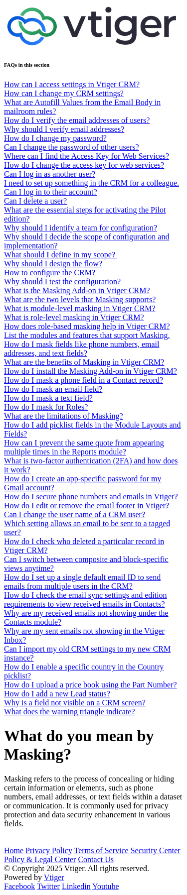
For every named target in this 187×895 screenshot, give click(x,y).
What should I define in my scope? (60, 254)
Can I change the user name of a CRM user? (74, 514)
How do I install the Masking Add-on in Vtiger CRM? (90, 371)
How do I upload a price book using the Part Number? (90, 684)
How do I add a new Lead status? (57, 693)
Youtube (105, 886)
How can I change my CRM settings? (64, 93)
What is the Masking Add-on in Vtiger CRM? (77, 290)
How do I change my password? (55, 138)
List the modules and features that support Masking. (87, 335)
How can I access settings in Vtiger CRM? (72, 84)
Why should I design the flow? (53, 263)
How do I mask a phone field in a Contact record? (83, 380)
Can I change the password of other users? (71, 147)
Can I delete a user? (35, 201)
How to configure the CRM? (50, 272)
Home (13, 850)
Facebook (19, 886)
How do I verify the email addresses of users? (77, 120)
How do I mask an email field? (53, 389)
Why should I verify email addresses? (64, 129)
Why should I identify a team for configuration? (80, 228)
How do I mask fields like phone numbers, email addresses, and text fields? (82, 348)
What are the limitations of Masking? (63, 416)
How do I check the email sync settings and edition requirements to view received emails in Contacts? (85, 599)
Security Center (156, 850)
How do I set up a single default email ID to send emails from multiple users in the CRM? (82, 581)
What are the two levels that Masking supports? (80, 299)
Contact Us (96, 859)
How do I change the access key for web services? (84, 165)
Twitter (48, 886)
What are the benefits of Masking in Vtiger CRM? (84, 362)
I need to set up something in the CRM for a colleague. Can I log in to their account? (91, 187)
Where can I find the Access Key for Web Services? (86, 156)
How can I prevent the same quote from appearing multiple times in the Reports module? (84, 447)
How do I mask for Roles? (46, 407)
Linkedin (76, 886)
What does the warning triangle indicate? (69, 711)
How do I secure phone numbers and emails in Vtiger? (91, 496)
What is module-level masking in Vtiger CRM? (80, 308)
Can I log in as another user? (49, 174)
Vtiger (54, 877)
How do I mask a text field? (48, 398)
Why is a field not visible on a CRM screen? (75, 702)
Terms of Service (101, 850)
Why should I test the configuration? (62, 281)
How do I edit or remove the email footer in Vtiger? (86, 505)
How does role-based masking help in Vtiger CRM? (87, 326)
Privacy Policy (48, 850)
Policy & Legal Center (40, 859)
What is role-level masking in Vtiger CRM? (74, 317)
